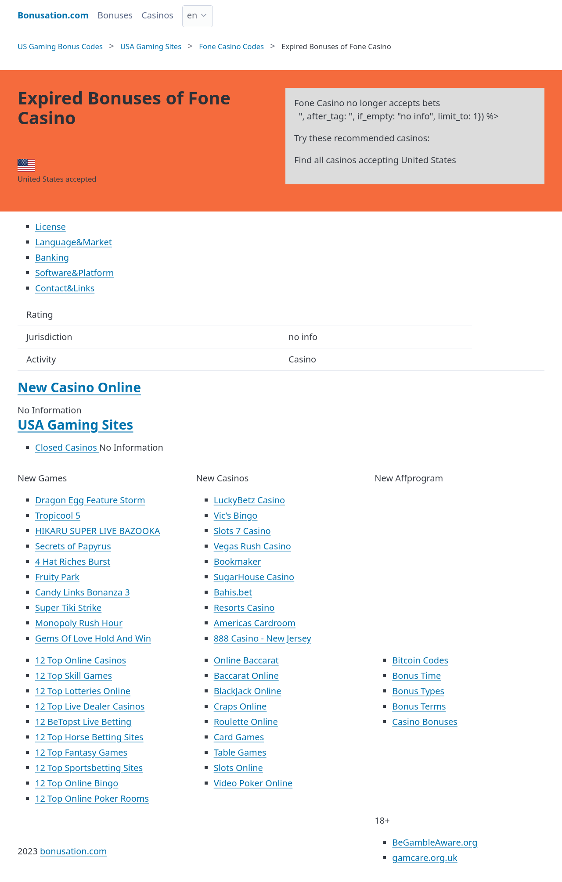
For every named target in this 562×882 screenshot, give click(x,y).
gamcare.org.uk (424, 858)
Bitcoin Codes (420, 660)
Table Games (240, 752)
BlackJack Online (247, 691)
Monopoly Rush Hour (78, 623)
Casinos (157, 15)
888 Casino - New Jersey (262, 638)
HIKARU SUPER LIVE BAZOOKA (97, 531)
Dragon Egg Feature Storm (90, 500)
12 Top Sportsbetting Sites (89, 768)
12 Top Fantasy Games (81, 752)
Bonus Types (418, 691)
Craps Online (240, 706)
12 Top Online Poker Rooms (92, 798)
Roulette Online (246, 722)
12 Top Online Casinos (80, 660)
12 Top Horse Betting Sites (89, 737)
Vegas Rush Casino (252, 546)
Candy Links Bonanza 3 (82, 592)
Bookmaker (237, 561)
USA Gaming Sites (75, 425)
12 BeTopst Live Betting (83, 722)
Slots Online (238, 768)
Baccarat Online (246, 675)
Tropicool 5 (57, 515)
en (192, 15)
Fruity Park (57, 577)
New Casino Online (79, 387)
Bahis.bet (233, 592)
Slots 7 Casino (242, 531)
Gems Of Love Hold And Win (93, 638)
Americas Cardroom (255, 623)
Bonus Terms (419, 706)
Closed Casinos (67, 447)
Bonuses (115, 15)
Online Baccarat (246, 660)
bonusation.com (73, 851)
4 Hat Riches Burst (72, 561)
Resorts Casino (244, 607)
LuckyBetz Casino (249, 500)
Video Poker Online (253, 783)
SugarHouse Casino (254, 577)
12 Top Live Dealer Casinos (89, 706)
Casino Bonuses (425, 722)
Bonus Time (416, 675)
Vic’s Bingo (236, 515)
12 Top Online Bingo (76, 783)
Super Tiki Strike (68, 607)
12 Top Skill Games (73, 675)
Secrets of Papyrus (73, 546)
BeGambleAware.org (434, 842)
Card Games (239, 737)
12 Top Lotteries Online (82, 691)
